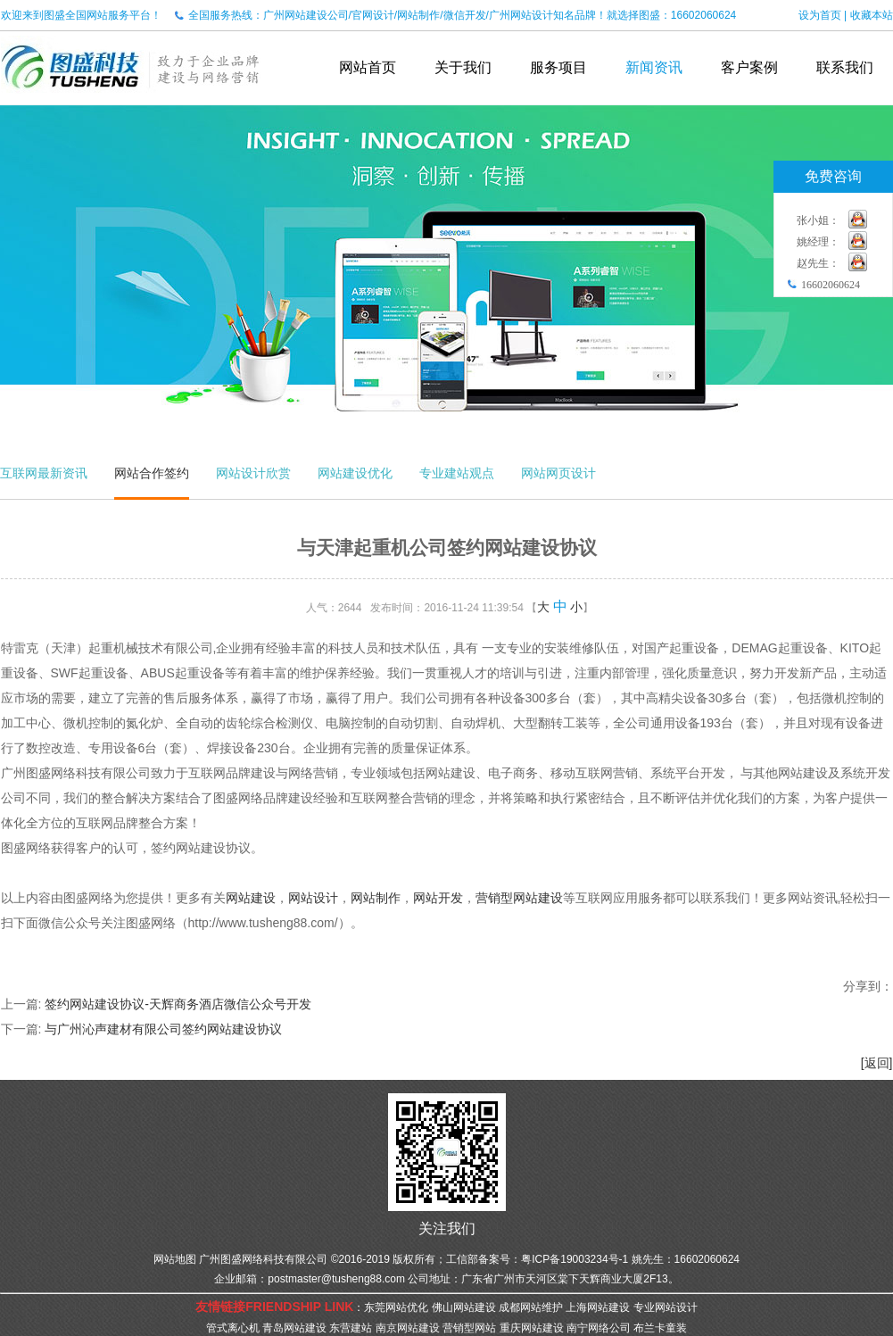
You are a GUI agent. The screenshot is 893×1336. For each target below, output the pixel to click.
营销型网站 (469, 1328)
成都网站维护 (531, 1307)
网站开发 (438, 898)
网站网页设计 (558, 473)
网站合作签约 (151, 473)
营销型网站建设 (519, 898)
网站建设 (251, 898)
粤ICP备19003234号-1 (574, 1259)
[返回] (877, 1063)
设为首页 (819, 15)
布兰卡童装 (660, 1328)
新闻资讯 (653, 67)
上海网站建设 (598, 1307)
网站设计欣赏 (253, 473)
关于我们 (463, 67)
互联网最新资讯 (43, 473)
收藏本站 (871, 15)
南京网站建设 (408, 1328)
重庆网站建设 (532, 1328)
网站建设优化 (355, 473)
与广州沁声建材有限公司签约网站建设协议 (163, 1029)
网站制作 (376, 898)
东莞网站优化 (396, 1307)
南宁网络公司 (598, 1328)
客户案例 (749, 67)
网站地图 (174, 1259)
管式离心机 (233, 1328)
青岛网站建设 (294, 1328)
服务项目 (558, 67)
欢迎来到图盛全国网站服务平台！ (81, 15)
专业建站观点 (456, 473)
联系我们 (844, 67)
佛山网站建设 (464, 1307)
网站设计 (313, 898)
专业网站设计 (665, 1307)
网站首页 (367, 67)
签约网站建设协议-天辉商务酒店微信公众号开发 (178, 1004)
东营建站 (350, 1328)
